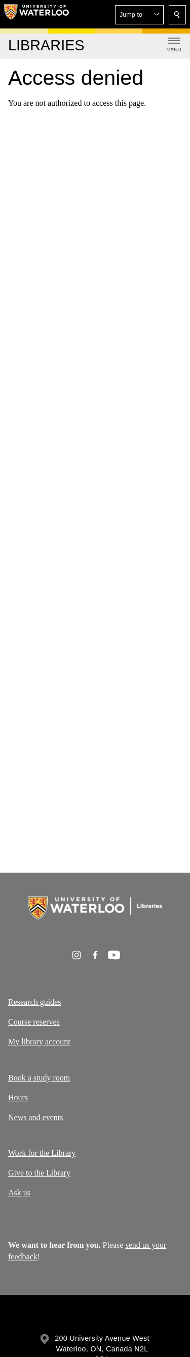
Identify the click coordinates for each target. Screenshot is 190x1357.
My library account (39, 1041)
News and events (35, 1117)
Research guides (34, 1002)
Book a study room (39, 1077)
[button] (139, 15)
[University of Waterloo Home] (36, 14)
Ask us (19, 1192)
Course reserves (34, 1021)
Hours (18, 1097)
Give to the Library (39, 1172)
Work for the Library (41, 1153)
